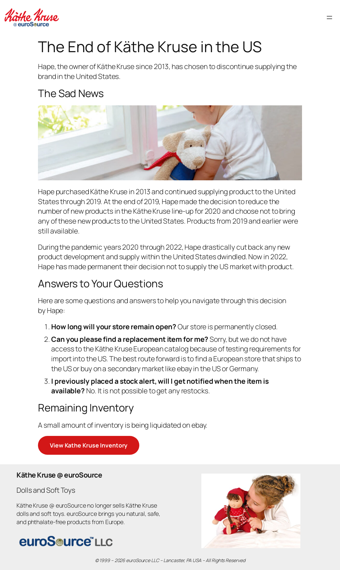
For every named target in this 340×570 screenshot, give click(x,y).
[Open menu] (329, 17)
